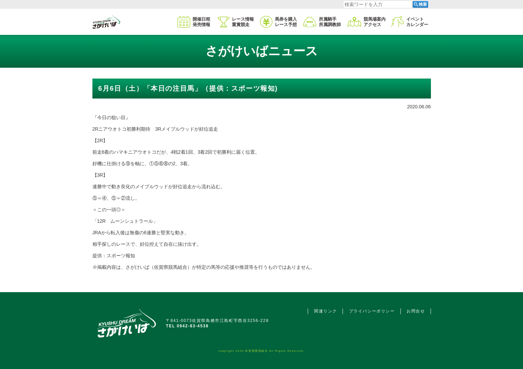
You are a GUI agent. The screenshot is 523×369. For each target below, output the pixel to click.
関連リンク (325, 311)
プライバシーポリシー (372, 311)
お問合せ (416, 311)
